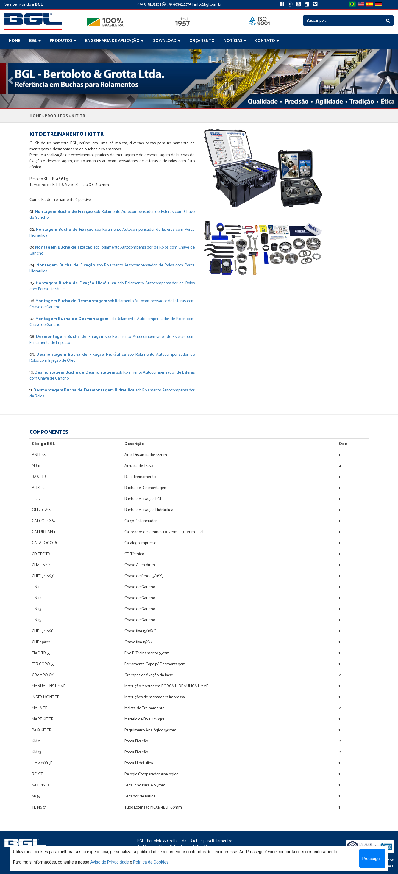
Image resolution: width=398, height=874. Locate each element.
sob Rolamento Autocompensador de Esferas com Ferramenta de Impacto (112, 339)
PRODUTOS (56, 116)
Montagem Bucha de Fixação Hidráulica (76, 283)
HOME (14, 41)
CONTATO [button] (267, 41)
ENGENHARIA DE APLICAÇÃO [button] (114, 41)
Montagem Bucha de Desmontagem (71, 301)
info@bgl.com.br (208, 4)
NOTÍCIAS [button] (235, 41)
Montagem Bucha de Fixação (64, 211)
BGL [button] (35, 41)
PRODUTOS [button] (63, 41)
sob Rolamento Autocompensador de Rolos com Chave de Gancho (112, 250)
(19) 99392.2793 (176, 4)
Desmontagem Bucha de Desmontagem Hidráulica (84, 390)
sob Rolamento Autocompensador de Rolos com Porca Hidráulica (112, 268)
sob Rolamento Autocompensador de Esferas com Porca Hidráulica (112, 232)
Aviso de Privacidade (109, 862)
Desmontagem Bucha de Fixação (69, 336)
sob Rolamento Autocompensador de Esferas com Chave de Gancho (112, 214)
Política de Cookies (150, 862)
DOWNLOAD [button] (166, 41)
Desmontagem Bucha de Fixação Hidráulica (81, 354)
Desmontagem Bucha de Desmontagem (75, 372)
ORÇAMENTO (202, 41)
